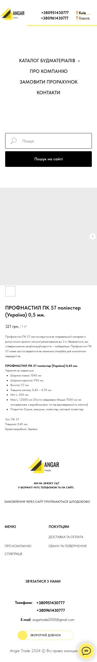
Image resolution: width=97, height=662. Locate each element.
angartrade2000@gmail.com (47, 619)
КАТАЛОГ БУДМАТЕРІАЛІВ (48, 60)
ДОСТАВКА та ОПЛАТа (66, 537)
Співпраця (13, 554)
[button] (46, 635)
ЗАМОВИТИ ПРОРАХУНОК (49, 82)
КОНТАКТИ (48, 92)
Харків (84, 18)
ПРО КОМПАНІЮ (49, 71)
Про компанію (18, 546)
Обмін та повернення (67, 546)
